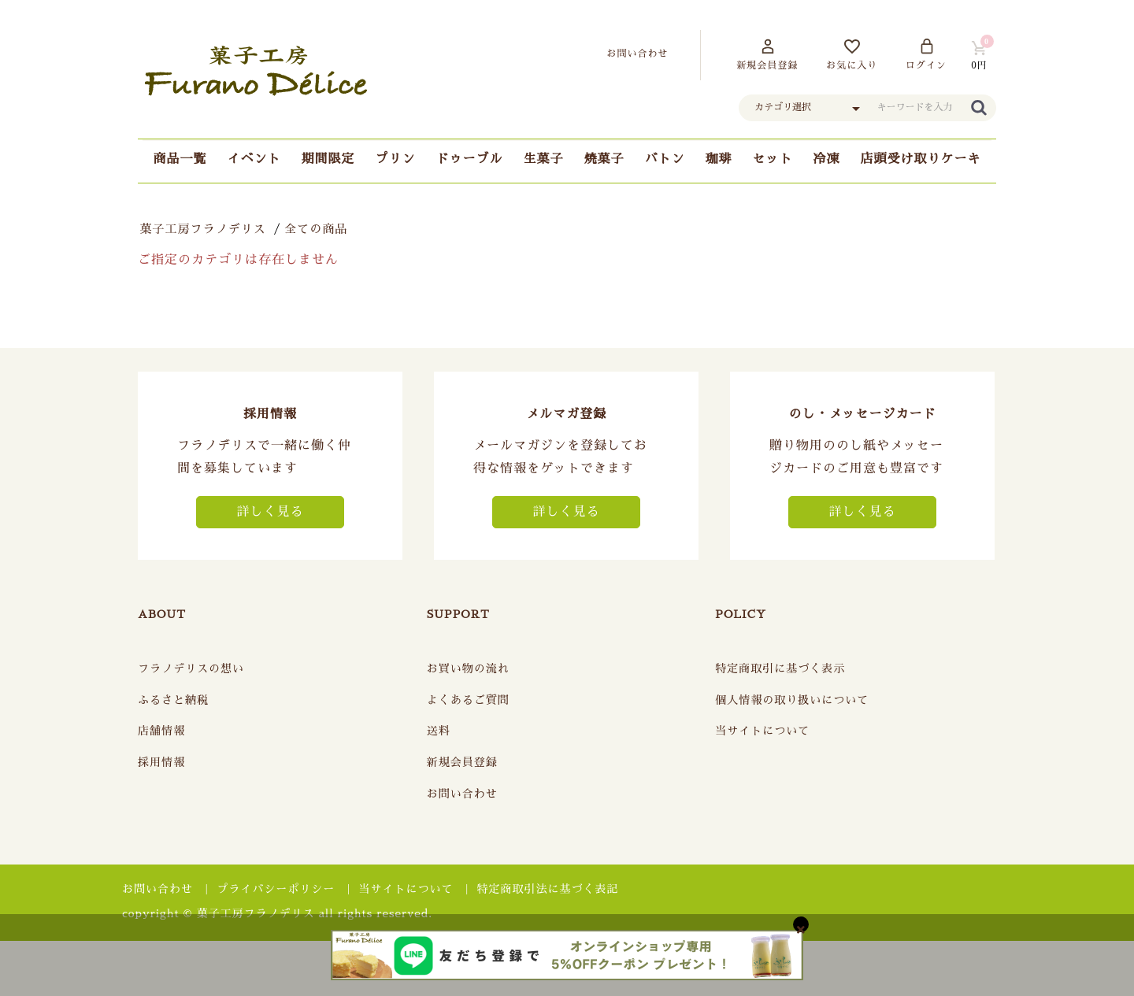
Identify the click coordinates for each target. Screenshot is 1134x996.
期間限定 (327, 159)
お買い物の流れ (468, 668)
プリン (395, 159)
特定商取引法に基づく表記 (548, 888)
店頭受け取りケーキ (921, 159)
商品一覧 (179, 159)
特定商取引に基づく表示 (780, 668)
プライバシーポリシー (276, 888)
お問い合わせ (462, 793)
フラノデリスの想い (191, 668)
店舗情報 (161, 730)
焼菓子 (604, 159)
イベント (253, 159)
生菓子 (543, 159)
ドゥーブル (468, 159)
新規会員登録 (462, 762)
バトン (665, 159)
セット (773, 159)
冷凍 (826, 159)
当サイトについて (762, 730)
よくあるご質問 (468, 699)
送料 (438, 730)
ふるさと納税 (173, 699)
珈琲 (719, 159)
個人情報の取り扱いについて (792, 699)
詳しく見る (269, 511)
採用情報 (161, 762)
